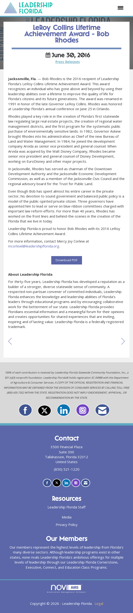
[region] (123, 342)
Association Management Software (66, 589)
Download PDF (67, 260)
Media (67, 517)
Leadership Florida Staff (66, 507)
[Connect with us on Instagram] (82, 410)
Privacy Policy (67, 524)
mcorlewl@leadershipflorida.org (33, 246)
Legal (99, 603)
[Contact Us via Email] (102, 410)
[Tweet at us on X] (44, 410)
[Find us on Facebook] (25, 410)
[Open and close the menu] (90, 8)
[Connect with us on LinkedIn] (63, 410)
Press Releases (67, 62)
